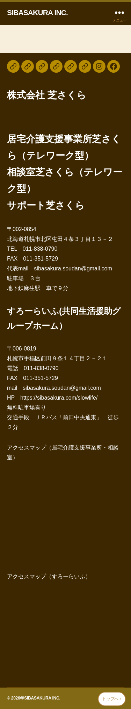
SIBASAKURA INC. (37, 12)
